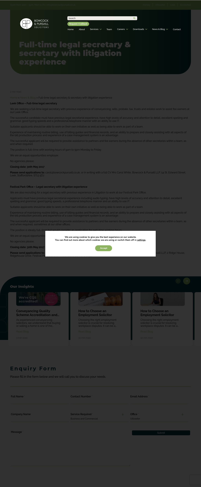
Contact (177, 29)
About (82, 29)
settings (141, 240)
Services (94, 29)
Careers (121, 29)
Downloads (138, 29)
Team (109, 29)
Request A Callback (78, 24)
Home (71, 29)
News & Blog (158, 29)
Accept (103, 248)
